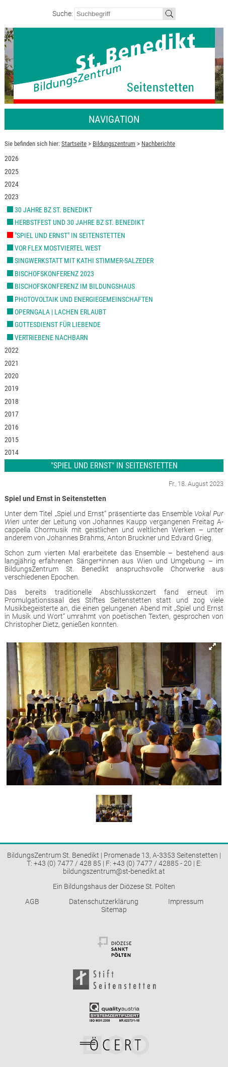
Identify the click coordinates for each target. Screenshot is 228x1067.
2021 (12, 363)
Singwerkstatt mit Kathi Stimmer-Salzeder (84, 261)
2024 (12, 184)
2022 (12, 350)
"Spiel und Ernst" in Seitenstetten (70, 235)
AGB (32, 901)
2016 (12, 427)
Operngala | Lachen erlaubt (60, 312)
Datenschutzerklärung (103, 901)
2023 (12, 197)
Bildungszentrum (114, 143)
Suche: (63, 14)
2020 (12, 376)
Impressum (185, 901)
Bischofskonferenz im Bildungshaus (75, 286)
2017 (12, 414)
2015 (12, 440)
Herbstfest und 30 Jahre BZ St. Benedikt (79, 222)
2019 (12, 388)
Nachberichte (158, 143)
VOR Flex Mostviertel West (58, 248)
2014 (12, 452)
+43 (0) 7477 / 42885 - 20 (152, 863)
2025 (12, 172)
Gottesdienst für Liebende (58, 324)
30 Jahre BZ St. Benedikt (53, 210)
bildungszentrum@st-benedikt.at (114, 871)
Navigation (114, 119)
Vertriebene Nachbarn (51, 338)
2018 (12, 401)
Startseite (74, 143)
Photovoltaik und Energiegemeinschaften (84, 299)
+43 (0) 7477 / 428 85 (67, 863)
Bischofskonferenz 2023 (54, 274)
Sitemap (114, 910)
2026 (12, 158)
